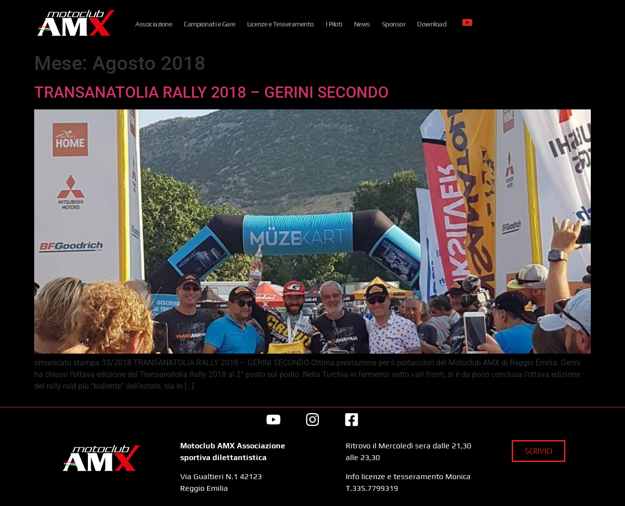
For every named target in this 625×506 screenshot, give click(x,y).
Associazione (153, 24)
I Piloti (334, 24)
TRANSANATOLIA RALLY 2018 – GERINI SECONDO (211, 92)
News (362, 24)
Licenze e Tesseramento (280, 24)
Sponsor (394, 24)
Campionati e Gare (209, 24)
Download (431, 24)
